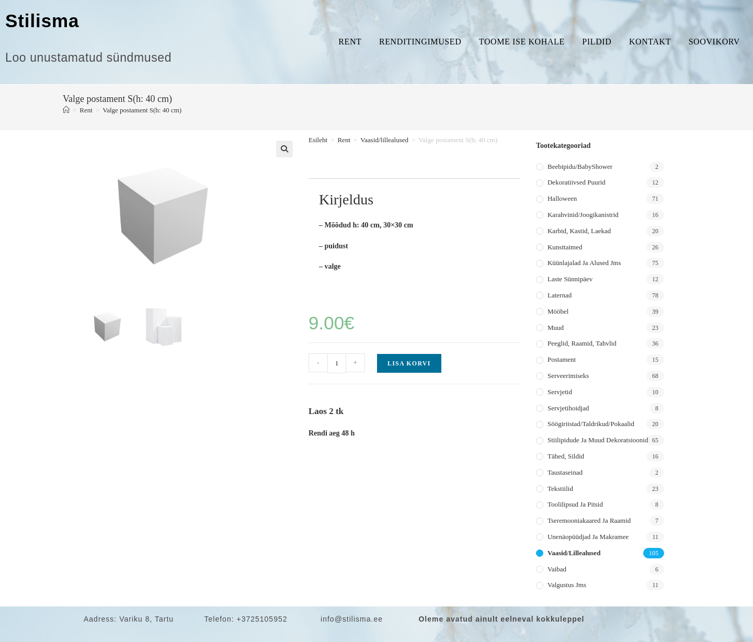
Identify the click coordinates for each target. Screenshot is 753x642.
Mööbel (557, 311)
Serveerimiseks (568, 376)
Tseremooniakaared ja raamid (589, 520)
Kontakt (650, 41)
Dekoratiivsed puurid (576, 182)
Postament (561, 359)
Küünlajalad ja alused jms (584, 263)
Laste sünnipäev (569, 279)
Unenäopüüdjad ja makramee (588, 537)
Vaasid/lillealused (384, 140)
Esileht (318, 140)
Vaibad (556, 569)
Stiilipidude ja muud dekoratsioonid (597, 440)
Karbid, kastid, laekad (579, 231)
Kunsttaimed (564, 247)
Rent (349, 41)
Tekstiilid (560, 488)
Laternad (559, 295)
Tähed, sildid (565, 456)
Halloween (562, 198)
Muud (555, 327)
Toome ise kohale (522, 41)
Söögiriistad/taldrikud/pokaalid (590, 424)
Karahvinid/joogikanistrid (583, 215)
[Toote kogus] (336, 363)
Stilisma (42, 20)
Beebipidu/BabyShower (579, 166)
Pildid (596, 41)
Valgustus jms (566, 585)
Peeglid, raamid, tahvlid (582, 343)
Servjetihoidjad (568, 408)
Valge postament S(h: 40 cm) (141, 110)
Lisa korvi (409, 363)
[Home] (66, 110)
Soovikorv (714, 41)
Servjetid (559, 392)
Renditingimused (420, 41)
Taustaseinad (565, 472)
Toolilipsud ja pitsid (575, 504)
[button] (284, 149)
